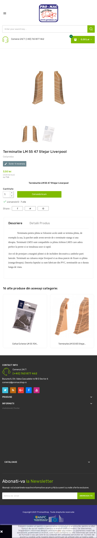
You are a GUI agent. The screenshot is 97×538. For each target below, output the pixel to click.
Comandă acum (39, 194)
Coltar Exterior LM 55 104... (25, 343)
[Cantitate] (6, 194)
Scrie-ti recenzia (14, 163)
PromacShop (43, 512)
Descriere (15, 223)
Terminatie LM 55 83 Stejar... (72, 343)
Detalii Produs (39, 223)
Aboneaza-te (86, 496)
